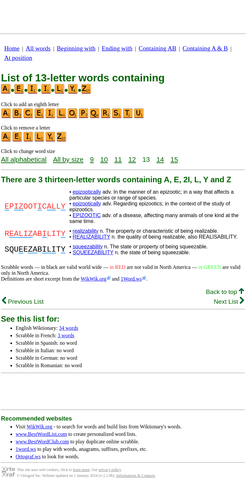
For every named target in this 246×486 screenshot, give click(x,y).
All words (38, 48)
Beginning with (76, 48)
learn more (81, 469)
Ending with (117, 48)
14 (160, 159)
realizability (85, 231)
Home (12, 48)
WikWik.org (93, 279)
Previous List (23, 301)
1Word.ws (131, 279)
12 (132, 159)
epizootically (87, 192)
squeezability (88, 246)
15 (174, 159)
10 (104, 159)
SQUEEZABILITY (93, 252)
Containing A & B (205, 48)
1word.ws (26, 449)
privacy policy (110, 469)
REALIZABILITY (91, 237)
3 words (66, 335)
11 (118, 159)
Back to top (225, 291)
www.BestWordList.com (41, 434)
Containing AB (157, 48)
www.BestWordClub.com (42, 441)
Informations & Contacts (135, 475)
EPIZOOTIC (87, 215)
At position (18, 57)
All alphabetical (24, 159)
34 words (68, 328)
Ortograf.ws (28, 456)
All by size (68, 159)
